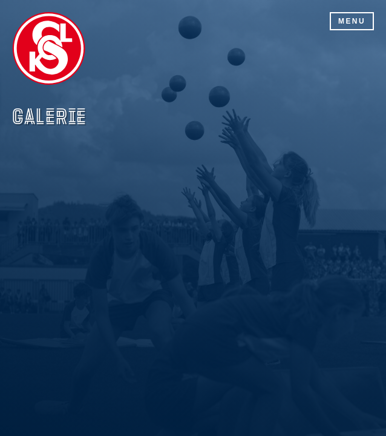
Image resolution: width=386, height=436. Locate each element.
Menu (351, 21)
